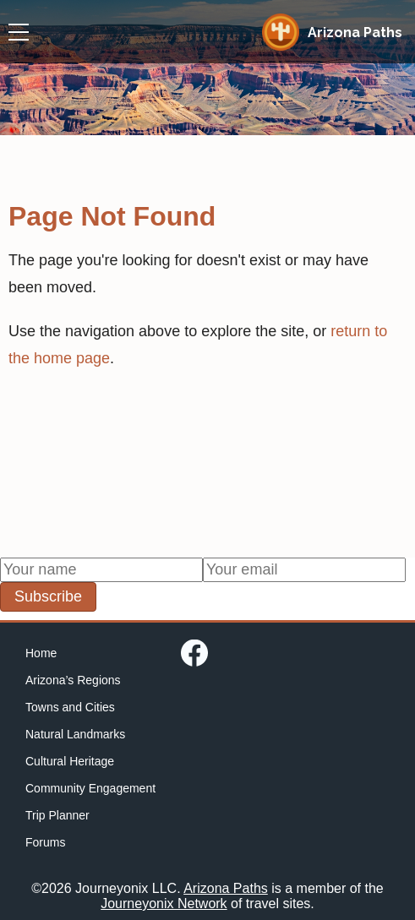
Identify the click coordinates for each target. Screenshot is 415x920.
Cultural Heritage (69, 761)
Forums (45, 842)
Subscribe (48, 596)
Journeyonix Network (164, 903)
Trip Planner (57, 815)
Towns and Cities (70, 707)
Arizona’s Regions (73, 680)
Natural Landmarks (75, 734)
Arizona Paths (225, 888)
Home (41, 653)
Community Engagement (90, 788)
